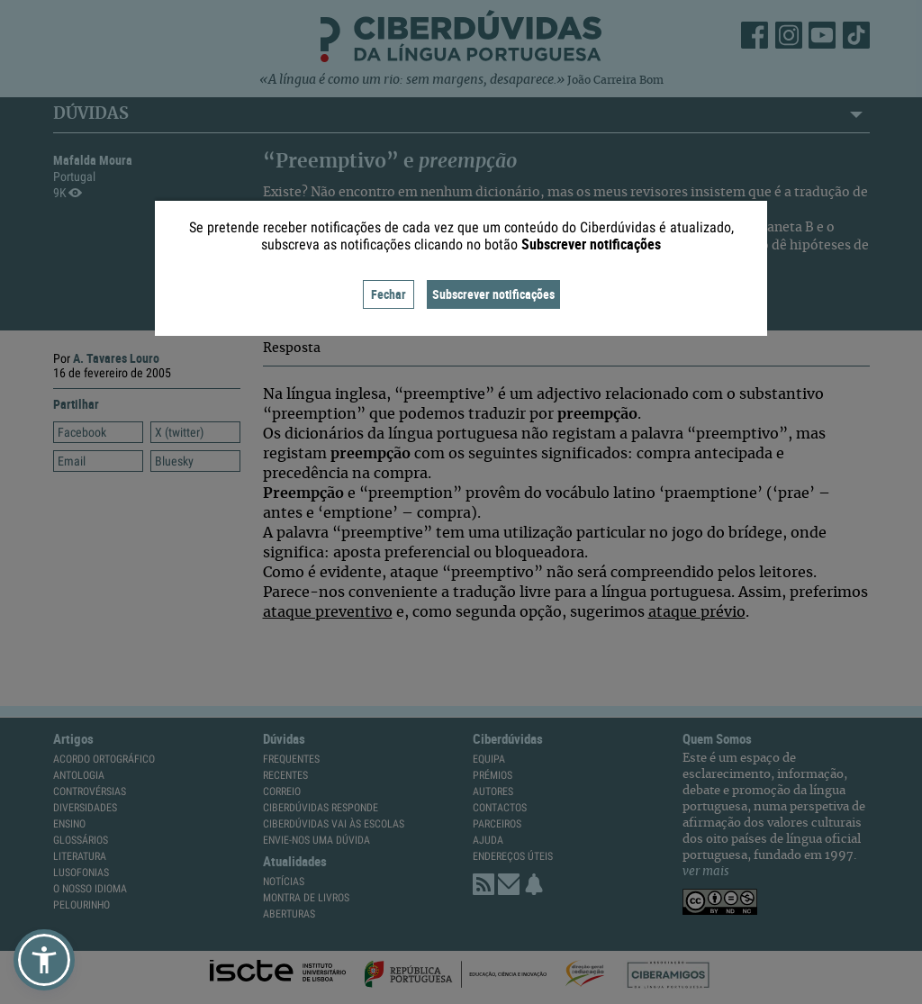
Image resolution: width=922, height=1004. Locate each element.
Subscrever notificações (493, 294)
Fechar (388, 294)
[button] (44, 960)
